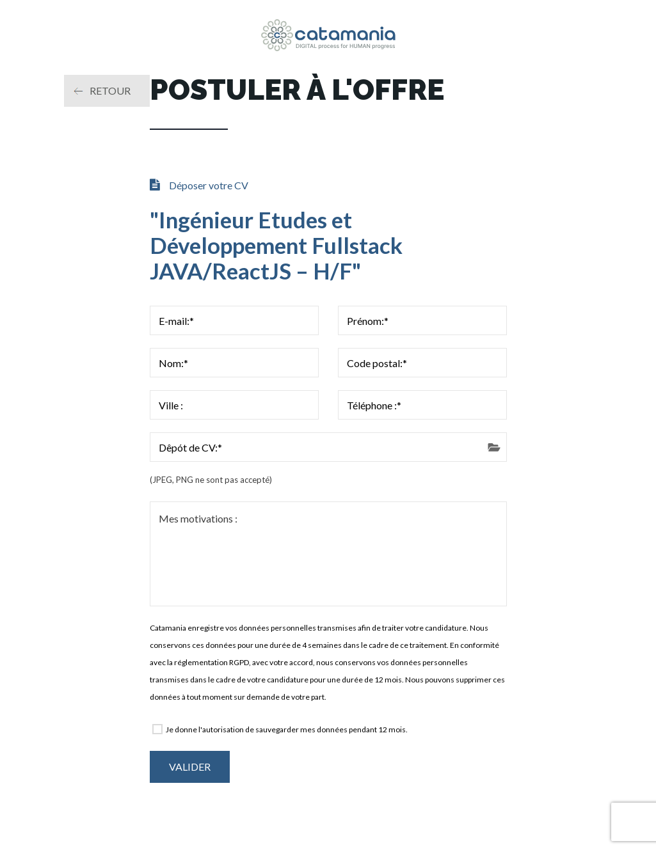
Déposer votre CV (208, 185)
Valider (190, 766)
